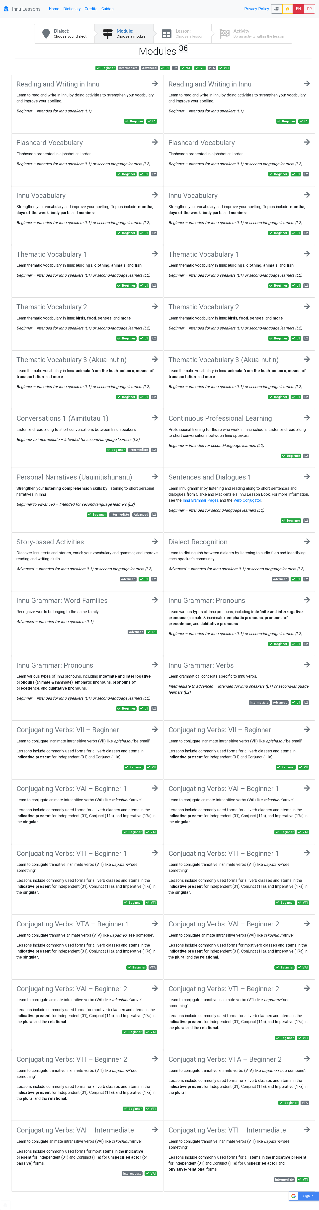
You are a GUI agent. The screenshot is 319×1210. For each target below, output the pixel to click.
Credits (91, 8)
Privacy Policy (256, 8)
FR (309, 8)
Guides (107, 8)
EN (298, 8)
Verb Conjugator (247, 500)
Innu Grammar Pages (201, 500)
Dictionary (72, 8)
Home (54, 8)
